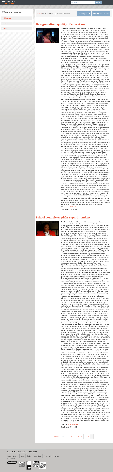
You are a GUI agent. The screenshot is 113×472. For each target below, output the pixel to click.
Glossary (15, 456)
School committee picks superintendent (63, 217)
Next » (63, 436)
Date (5, 28)
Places (6, 23)
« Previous (39, 13)
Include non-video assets (63, 13)
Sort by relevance (100, 13)
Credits (29, 456)
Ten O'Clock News (73, 207)
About (22, 456)
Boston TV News (9, 2)
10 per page (83, 13)
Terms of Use (37, 456)
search (98, 3)
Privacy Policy (48, 456)
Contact (57, 456)
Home (9, 456)
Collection (7, 18)
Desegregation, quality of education (60, 24)
